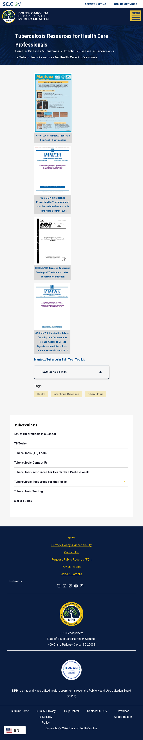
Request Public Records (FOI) (72, 559)
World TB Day (23, 501)
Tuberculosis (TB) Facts (30, 453)
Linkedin (64, 585)
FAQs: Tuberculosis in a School (35, 434)
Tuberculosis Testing (28, 491)
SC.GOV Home (20, 711)
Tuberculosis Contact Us (31, 462)
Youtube (81, 585)
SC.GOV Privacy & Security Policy (46, 716)
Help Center (71, 711)
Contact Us (71, 552)
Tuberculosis (105, 51)
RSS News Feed (70, 585)
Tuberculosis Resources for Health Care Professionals (52, 472)
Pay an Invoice (71, 566)
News (71, 538)
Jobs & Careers (71, 574)
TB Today (20, 443)
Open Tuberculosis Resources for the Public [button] (124, 481)
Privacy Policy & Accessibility (71, 545)
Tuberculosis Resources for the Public (40, 481)
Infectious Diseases (77, 51)
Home (19, 51)
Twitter (76, 585)
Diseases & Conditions (43, 51)
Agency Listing (95, 4)
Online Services (125, 4)
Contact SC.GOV (97, 711)
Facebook (58, 585)
